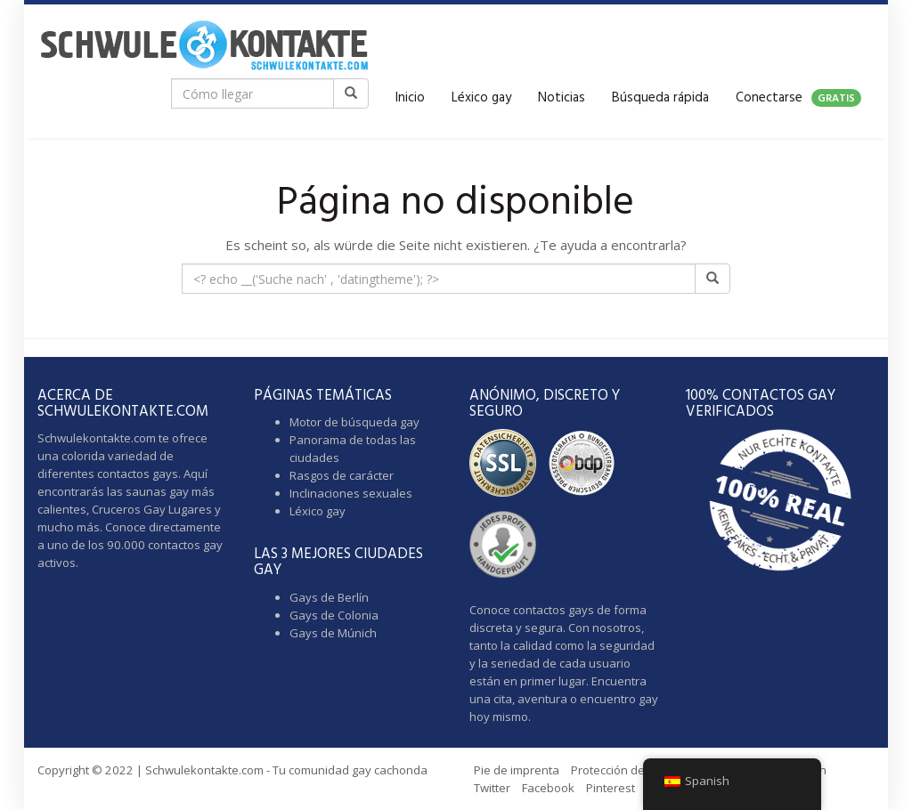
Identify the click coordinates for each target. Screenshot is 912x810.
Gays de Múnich (333, 633)
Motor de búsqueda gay (354, 422)
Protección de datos (625, 770)
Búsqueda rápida (660, 98)
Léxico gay (481, 98)
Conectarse (798, 98)
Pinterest (610, 788)
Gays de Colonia (334, 615)
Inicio (410, 98)
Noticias (561, 98)
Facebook (548, 788)
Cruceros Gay (129, 509)
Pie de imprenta (516, 770)
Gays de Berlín (329, 597)
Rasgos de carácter (341, 475)
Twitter (492, 788)
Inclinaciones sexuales (350, 493)
